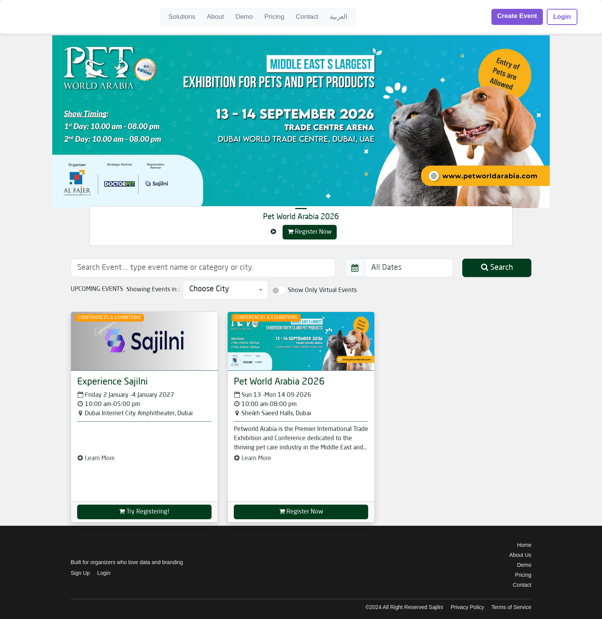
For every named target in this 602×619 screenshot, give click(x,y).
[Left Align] (273, 232)
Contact (307, 16)
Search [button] (497, 267)
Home (524, 545)
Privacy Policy (467, 607)
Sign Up (80, 573)
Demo (244, 16)
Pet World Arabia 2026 (301, 217)
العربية (338, 16)
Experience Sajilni (112, 382)
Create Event (517, 16)
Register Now (310, 231)
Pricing (274, 16)
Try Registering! (144, 511)
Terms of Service (511, 607)
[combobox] (225, 290)
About (215, 16)
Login (562, 16)
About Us (520, 555)
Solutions (182, 16)
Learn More (96, 459)
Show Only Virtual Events (322, 290)
